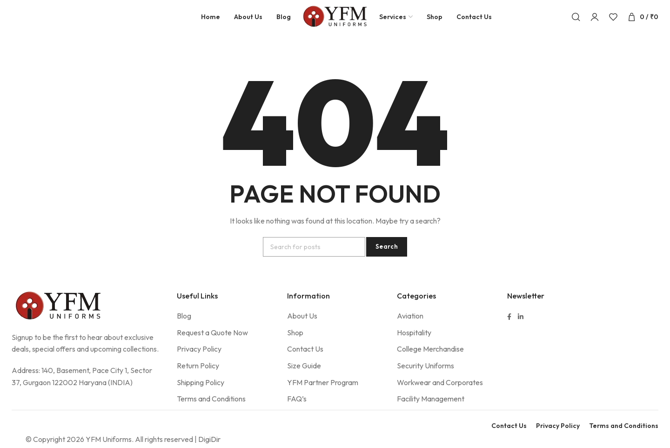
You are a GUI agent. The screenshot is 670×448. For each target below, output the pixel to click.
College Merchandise (430, 357)
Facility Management (430, 406)
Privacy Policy (199, 357)
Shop (295, 340)
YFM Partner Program (322, 390)
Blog (184, 323)
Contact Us (305, 357)
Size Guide (304, 373)
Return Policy (198, 373)
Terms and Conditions (211, 406)
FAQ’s (297, 406)
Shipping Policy (200, 390)
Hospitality (414, 340)
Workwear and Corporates (440, 390)
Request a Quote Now (212, 340)
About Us (302, 323)
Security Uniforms (425, 373)
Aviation (410, 323)
